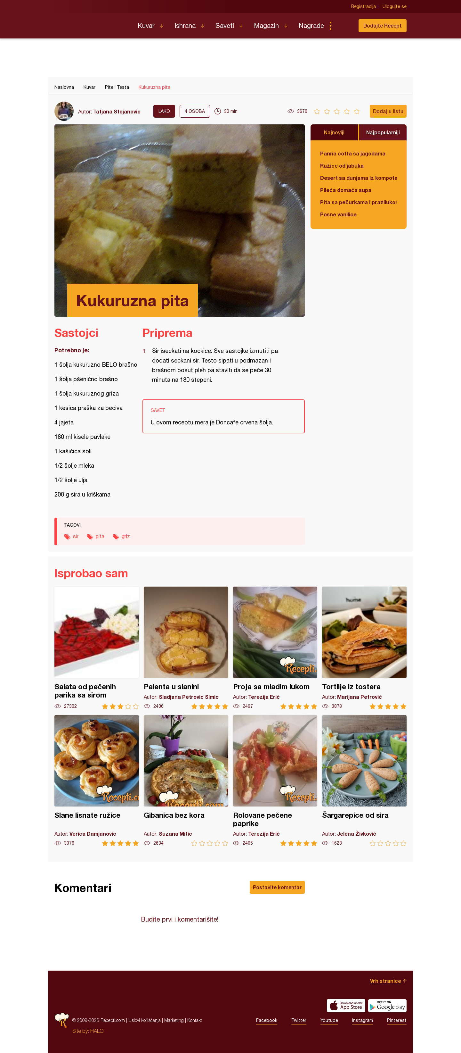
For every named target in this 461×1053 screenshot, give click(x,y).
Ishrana (185, 25)
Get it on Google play (387, 1005)
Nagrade (311, 25)
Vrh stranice (385, 981)
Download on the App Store (346, 1005)
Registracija (363, 6)
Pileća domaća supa (345, 190)
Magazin (266, 25)
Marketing (174, 1020)
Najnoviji (334, 132)
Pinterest (397, 1020)
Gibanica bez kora (186, 780)
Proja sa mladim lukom (275, 648)
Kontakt (194, 1020)
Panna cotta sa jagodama (352, 153)
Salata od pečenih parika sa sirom (96, 648)
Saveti (224, 25)
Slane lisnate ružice (96, 780)
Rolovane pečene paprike (275, 780)
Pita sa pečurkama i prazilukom (358, 202)
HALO (96, 1031)
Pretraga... (343, 25)
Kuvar (146, 25)
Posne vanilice (338, 214)
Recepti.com (91, 23)
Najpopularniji (383, 132)
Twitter (298, 1020)
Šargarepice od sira (364, 780)
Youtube (329, 1020)
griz (126, 536)
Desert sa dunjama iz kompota (358, 178)
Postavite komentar (277, 887)
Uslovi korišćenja (144, 1020)
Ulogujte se (395, 6)
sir (75, 536)
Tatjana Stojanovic (117, 111)
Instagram (362, 1020)
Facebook (266, 1020)
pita (100, 536)
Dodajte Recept (382, 25)
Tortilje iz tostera (364, 648)
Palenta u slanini (186, 648)
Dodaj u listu (388, 111)
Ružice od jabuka (342, 166)
